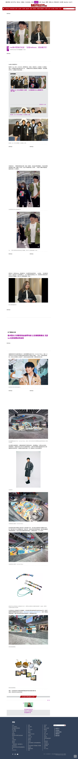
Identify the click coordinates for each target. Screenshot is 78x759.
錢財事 (27, 8)
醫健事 (42, 8)
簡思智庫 (46, 741)
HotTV (70, 2)
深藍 (45, 726)
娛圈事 (36, 2)
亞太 (32, 2)
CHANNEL (28, 2)
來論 (45, 747)
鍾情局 (45, 729)
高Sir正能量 (46, 728)
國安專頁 (8, 2)
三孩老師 (14, 739)
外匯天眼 (14, 731)
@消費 (52, 8)
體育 (47, 2)
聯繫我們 (57, 733)
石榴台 (22, 2)
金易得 (29, 738)
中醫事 (38, 8)
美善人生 (51, 2)
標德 (29, 749)
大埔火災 (7, 8)
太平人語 (30, 736)
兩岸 (49, 8)
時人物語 (14, 729)
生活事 (61, 2)
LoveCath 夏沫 (31, 733)
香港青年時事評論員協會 (17, 735)
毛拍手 (45, 725)
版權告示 (57, 728)
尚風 (13, 738)
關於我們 (57, 735)
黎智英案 (12, 8)
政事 (16, 8)
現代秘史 (30, 726)
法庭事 (23, 8)
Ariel (13, 725)
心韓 (40, 2)
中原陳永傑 (46, 744)
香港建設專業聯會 (16, 728)
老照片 (13, 742)
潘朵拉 (13, 741)
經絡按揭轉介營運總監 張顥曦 (34, 745)
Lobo (45, 735)
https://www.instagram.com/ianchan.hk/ (32, 611)
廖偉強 (29, 739)
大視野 (46, 8)
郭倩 (29, 728)
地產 (31, 8)
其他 (60, 8)
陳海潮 (29, 747)
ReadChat (14, 745)
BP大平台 (13, 2)
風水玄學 (46, 733)
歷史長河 (56, 2)
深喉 (29, 725)
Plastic (43, 2)
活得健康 (46, 745)
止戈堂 (45, 731)
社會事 (19, 8)
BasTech (66, 2)
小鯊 (13, 732)
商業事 (34, 8)
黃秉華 (29, 735)
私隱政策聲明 (58, 732)
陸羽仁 (29, 731)
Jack (13, 736)
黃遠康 (45, 736)
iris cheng (46, 748)
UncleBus (46, 742)
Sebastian (30, 729)
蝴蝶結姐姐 (30, 748)
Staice (29, 741)
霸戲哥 (13, 733)
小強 (45, 732)
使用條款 (57, 730)
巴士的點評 (14, 726)
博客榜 (56, 8)
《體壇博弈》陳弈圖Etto (17, 744)
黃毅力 (29, 732)
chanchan (14, 749)
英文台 (18, 2)
